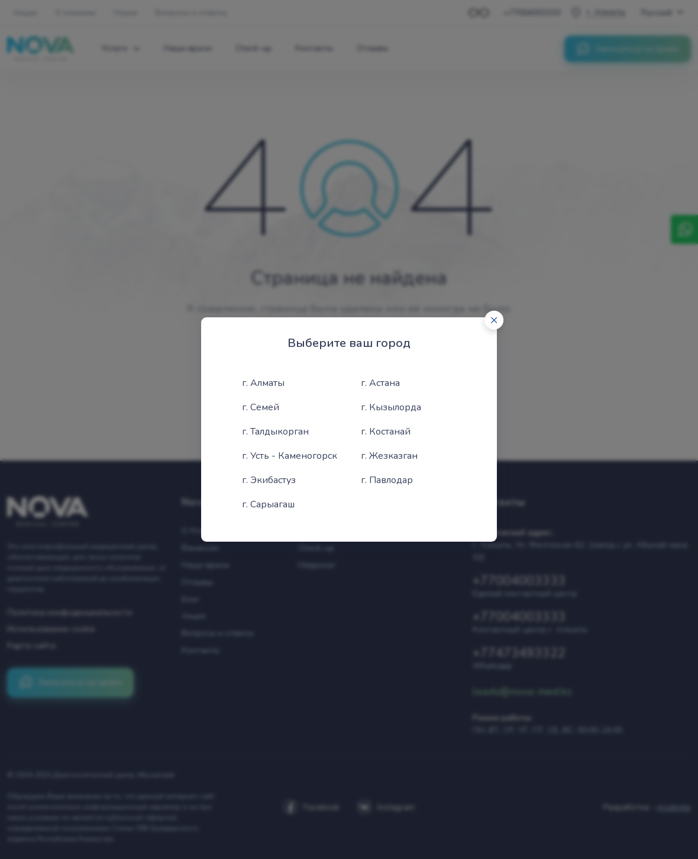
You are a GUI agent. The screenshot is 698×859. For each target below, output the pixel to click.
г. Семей (260, 407)
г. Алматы (263, 383)
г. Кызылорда (391, 407)
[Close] (493, 320)
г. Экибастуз (269, 480)
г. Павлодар (387, 480)
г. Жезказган (389, 455)
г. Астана (380, 383)
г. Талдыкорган (275, 431)
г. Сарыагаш (268, 504)
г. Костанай (386, 431)
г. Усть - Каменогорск (289, 455)
